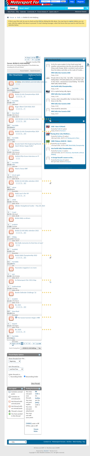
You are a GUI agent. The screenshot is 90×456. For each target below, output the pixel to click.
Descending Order (31, 377)
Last (37, 60)
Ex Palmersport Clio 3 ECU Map (25, 280)
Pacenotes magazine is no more (26, 268)
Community (31, 12)
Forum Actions (41, 12)
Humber (59, 151)
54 (25, 134)
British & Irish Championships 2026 (27, 94)
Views (30, 79)
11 (28, 60)
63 (8, 113)
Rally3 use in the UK (22, 193)
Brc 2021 (18, 305)
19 (8, 249)
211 (8, 262)
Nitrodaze (60, 160)
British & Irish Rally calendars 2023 (27, 181)
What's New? (24, 8)
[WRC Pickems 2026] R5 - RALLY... (61, 141)
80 (8, 336)
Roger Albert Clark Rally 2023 (25, 107)
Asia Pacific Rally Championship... (62, 86)
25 (25, 233)
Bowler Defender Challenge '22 (25, 292)
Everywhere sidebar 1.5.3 (65, 168)
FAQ (17, 12)
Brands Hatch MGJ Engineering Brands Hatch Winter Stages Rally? (28, 145)
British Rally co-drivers (22, 218)
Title (10, 75)
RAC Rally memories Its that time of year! (29, 243)
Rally (18, 17)
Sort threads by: (14, 366)
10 (8, 88)
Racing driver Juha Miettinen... (61, 134)
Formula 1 (63, 131)
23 (25, 307)
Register (81, 2)
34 (8, 200)
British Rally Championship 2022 (26, 255)
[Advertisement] (46, 41)
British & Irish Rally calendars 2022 (27, 231)
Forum (12, 8)
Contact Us (47, 442)
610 (8, 187)
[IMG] (37, 403)
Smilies (37, 398)
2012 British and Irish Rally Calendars (34, 82)
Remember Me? (47, 4)
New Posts (11, 12)
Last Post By (37, 75)
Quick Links (53, 12)
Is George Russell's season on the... (62, 157)
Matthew (59, 136)
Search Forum (35, 71)
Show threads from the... (17, 358)
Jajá (58, 143)
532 (8, 138)
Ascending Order (15, 377)
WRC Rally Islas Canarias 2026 (60, 73)
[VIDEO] (29, 423)
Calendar (23, 12)
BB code (36, 393)
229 (8, 311)
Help (72, 2)
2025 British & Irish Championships (27, 119)
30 (25, 121)
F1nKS (59, 129)
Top (39, 348)
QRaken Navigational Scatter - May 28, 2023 (30, 206)
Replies (31, 75)
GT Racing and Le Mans (72, 138)
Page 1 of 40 (31, 58)
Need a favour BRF (21, 169)
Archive (69, 442)
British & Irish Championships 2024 (27, 131)
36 (8, 101)
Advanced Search (80, 11)
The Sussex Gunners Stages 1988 (29, 318)
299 (8, 125)
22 (25, 258)
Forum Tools (23, 71)
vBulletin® (46, 451)
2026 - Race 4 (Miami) (58, 126)
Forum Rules (36, 430)
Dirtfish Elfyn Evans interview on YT (27, 156)
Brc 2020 (18, 330)
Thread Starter (18, 75)
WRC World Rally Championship (75, 145)
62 (25, 183)
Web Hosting (77, 442)
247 (8, 237)
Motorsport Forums (58, 442)
